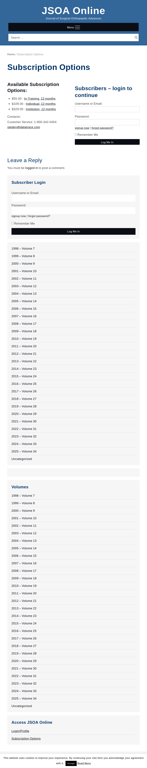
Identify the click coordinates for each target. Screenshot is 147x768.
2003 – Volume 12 (24, 286)
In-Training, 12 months (40, 98)
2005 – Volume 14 (24, 301)
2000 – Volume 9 (23, 263)
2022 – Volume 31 (24, 429)
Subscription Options (26, 738)
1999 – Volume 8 (23, 256)
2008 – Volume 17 (24, 323)
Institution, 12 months (41, 109)
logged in (31, 168)
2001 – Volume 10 (24, 271)
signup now (82, 128)
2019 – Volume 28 (24, 406)
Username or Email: (88, 103)
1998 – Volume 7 (23, 248)
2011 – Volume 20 (24, 346)
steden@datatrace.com (23, 127)
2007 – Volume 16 (24, 316)
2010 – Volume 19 (24, 338)
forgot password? (103, 128)
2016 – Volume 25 (24, 384)
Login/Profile (20, 731)
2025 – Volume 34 (24, 451)
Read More (84, 763)
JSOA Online (73, 10)
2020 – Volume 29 (24, 414)
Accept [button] (71, 763)
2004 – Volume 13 (24, 293)
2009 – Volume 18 (24, 331)
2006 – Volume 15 (24, 308)
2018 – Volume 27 (24, 399)
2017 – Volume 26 (24, 391)
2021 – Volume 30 (24, 421)
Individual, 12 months (41, 104)
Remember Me (86, 134)
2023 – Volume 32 (24, 436)
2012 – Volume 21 (24, 353)
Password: (82, 116)
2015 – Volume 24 (24, 376)
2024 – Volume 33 (24, 444)
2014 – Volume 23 (24, 368)
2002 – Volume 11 (24, 278)
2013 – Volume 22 (24, 361)
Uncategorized (22, 459)
